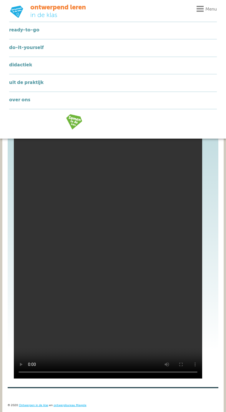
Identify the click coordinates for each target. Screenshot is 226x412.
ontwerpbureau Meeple (70, 405)
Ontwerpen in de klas (33, 405)
